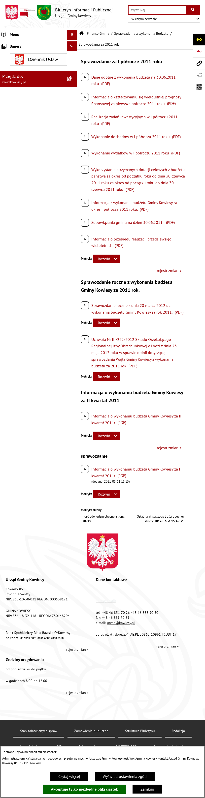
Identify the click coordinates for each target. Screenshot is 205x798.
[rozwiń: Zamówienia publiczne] (72, 443)
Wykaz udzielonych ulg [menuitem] (21, 622)
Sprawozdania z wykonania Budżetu (141, 33)
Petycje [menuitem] (8, 691)
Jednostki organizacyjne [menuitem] (22, 473)
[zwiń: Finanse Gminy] (72, 84)
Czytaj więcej (69, 776)
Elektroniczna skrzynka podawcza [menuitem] (30, 711)
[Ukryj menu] (72, 35)
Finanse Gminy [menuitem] (14, 84)
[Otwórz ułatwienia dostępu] (199, 39)
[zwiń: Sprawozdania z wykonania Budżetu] (72, 110)
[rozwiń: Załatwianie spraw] (72, 632)
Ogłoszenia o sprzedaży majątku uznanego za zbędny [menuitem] (29, 573)
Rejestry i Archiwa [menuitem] (16, 661)
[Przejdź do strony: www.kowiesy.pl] (199, 63)
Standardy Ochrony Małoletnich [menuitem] (28, 74)
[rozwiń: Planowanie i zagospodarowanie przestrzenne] (72, 523)
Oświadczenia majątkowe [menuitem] (23, 453)
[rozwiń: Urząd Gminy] (72, 44)
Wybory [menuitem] (8, 651)
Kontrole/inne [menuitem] (14, 701)
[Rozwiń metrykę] (106, 259)
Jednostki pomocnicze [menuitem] (20, 483)
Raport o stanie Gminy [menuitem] (20, 493)
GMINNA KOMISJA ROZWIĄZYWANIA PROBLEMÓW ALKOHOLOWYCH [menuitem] (32, 609)
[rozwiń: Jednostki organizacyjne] (72, 473)
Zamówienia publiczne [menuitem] (21, 443)
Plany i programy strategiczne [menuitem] (26, 503)
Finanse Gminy (98, 33)
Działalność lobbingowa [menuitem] (22, 641)
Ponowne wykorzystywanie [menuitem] (24, 681)
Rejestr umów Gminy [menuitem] (19, 596)
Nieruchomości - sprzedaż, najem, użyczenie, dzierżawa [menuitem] (30, 557)
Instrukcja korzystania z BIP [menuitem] (25, 721)
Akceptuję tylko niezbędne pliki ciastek (84, 789)
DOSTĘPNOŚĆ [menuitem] (14, 731)
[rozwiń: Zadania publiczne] (72, 586)
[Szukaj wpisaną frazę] (193, 10)
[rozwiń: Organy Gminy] (72, 54)
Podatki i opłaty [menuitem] (15, 512)
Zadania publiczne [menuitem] (17, 586)
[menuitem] (38, 97)
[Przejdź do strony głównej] (59, 12)
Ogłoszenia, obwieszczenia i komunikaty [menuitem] (25, 541)
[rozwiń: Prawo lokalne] (72, 64)
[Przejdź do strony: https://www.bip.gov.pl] (199, 51)
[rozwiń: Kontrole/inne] (72, 701)
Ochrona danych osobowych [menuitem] (26, 741)
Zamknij (147, 789)
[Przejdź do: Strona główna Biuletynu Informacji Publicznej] (81, 33)
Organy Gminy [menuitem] (14, 54)
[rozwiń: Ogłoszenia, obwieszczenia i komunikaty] (72, 538)
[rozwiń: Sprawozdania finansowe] (72, 430)
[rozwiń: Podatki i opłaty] (72, 513)
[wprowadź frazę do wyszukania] (157, 10)
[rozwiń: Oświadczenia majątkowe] (72, 453)
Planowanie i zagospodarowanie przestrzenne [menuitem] (29, 525)
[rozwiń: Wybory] (72, 652)
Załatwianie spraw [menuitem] (17, 631)
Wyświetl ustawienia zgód (125, 776)
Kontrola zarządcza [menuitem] (18, 463)
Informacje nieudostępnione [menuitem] (26, 671)
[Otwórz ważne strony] (199, 75)
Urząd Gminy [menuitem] (12, 44)
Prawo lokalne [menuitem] (14, 64)
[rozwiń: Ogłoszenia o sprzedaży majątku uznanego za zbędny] (72, 570)
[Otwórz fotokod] (199, 87)
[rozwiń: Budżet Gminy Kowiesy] (72, 97)
